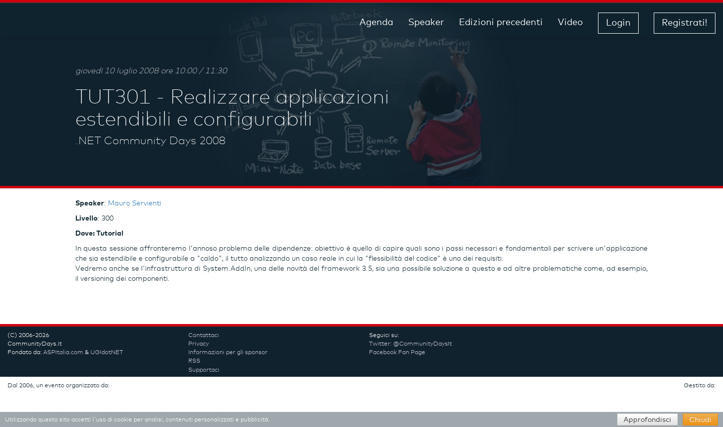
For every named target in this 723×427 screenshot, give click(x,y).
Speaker (426, 22)
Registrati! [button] (684, 23)
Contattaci (203, 336)
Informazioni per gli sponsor (228, 353)
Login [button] (618, 23)
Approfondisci (647, 419)
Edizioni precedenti (501, 22)
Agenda (376, 22)
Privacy (198, 344)
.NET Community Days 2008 (150, 141)
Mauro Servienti (134, 203)
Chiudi (700, 419)
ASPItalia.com (63, 353)
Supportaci (203, 370)
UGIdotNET (106, 353)
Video (570, 22)
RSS (194, 361)
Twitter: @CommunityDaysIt (410, 344)
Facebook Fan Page (397, 353)
